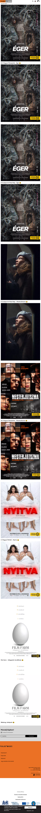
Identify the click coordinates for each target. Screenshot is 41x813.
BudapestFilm (20, 796)
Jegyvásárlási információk (7, 761)
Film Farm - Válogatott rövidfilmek (11, 660)
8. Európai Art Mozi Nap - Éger (10, 182)
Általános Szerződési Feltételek (20, 794)
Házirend (3, 758)
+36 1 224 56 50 (36, 768)
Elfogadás (30, 807)
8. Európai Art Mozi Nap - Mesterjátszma (13, 301)
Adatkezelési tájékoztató (20, 799)
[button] (36, 1)
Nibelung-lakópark (7, 722)
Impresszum (4, 752)
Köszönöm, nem (30, 810)
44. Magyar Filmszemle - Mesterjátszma (13, 420)
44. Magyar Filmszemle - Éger (10, 63)
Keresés (32, 1)
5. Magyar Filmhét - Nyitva (9, 540)
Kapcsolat (3, 755)
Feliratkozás (31, 736)
